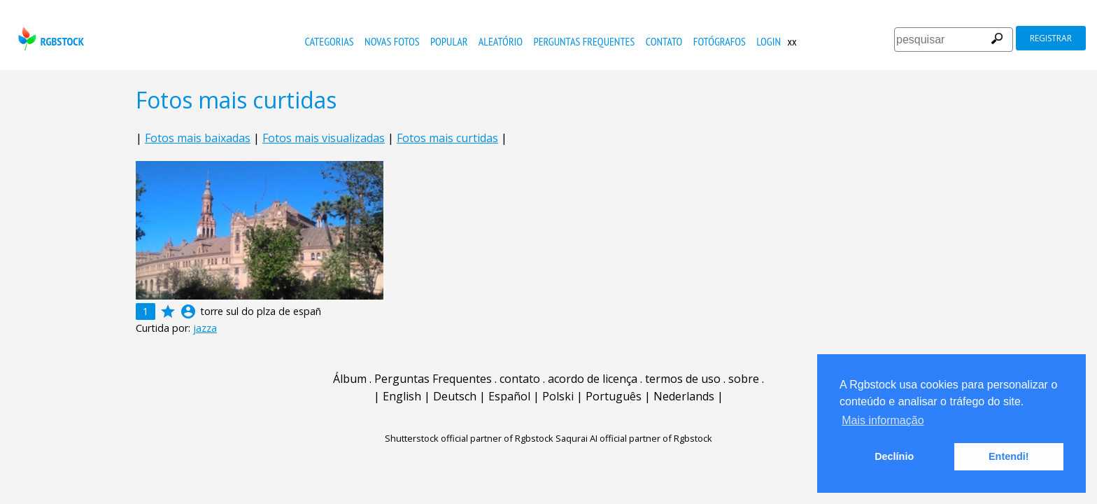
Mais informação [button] (882, 420)
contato (664, 41)
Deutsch (454, 396)
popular (448, 41)
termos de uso (683, 378)
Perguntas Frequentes (584, 41)
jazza (205, 328)
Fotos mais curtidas (447, 138)
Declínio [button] (894, 456)
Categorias (329, 41)
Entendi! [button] (1009, 456)
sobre (743, 378)
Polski (558, 396)
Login (768, 41)
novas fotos (392, 41)
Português (614, 396)
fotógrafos (719, 41)
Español (509, 396)
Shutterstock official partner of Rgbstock (469, 438)
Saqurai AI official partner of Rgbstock (633, 438)
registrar (1051, 38)
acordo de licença (592, 378)
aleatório (501, 41)
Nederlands (683, 396)
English (402, 396)
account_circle (188, 311)
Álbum (350, 378)
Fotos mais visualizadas (323, 138)
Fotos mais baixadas (197, 138)
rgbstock (49, 39)
